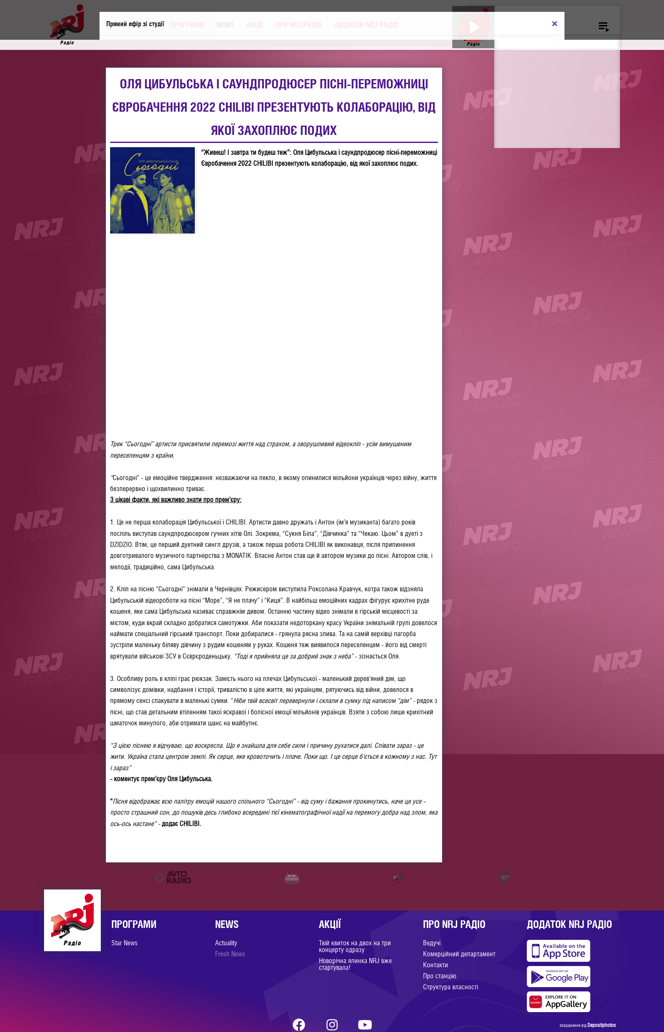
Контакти (435, 965)
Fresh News (230, 954)
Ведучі (431, 943)
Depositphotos (601, 1025)
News (225, 24)
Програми (187, 24)
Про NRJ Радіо (298, 24)
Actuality (226, 943)
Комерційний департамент (459, 954)
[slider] (534, 37)
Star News (124, 943)
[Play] (474, 27)
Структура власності (450, 987)
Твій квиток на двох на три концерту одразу (355, 946)
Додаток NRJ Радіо (366, 24)
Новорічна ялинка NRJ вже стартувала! (355, 964)
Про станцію (439, 976)
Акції (254, 24)
